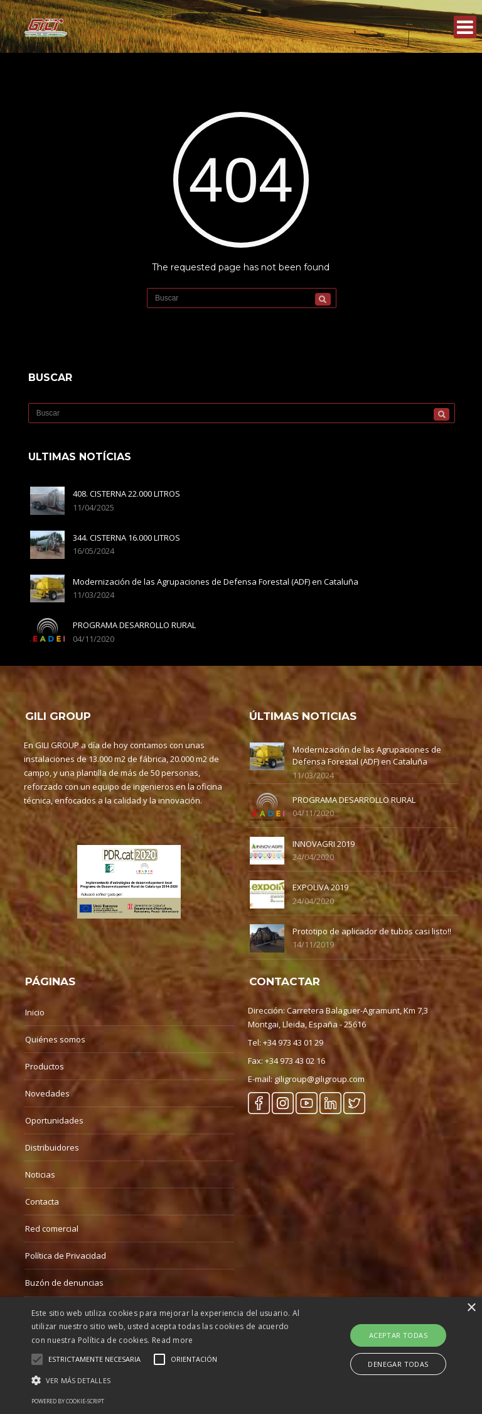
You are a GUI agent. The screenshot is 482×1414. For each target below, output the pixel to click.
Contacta (42, 1201)
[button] (167, 1380)
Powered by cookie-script (67, 1401)
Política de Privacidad (65, 1255)
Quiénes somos (55, 1039)
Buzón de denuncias (64, 1282)
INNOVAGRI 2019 (323, 843)
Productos (44, 1066)
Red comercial (51, 1228)
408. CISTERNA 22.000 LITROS (126, 493)
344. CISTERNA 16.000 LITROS (126, 537)
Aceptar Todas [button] (398, 1335)
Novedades (47, 1093)
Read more (172, 1340)
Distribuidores (52, 1147)
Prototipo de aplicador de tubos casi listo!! (371, 931)
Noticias (40, 1174)
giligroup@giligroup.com (319, 1079)
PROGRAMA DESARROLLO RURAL (134, 625)
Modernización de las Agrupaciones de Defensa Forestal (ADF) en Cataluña (215, 581)
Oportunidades (54, 1120)
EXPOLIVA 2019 (320, 887)
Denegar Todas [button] (398, 1364)
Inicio (35, 1012)
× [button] (471, 1308)
